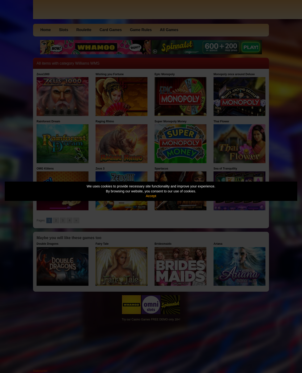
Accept (151, 196)
